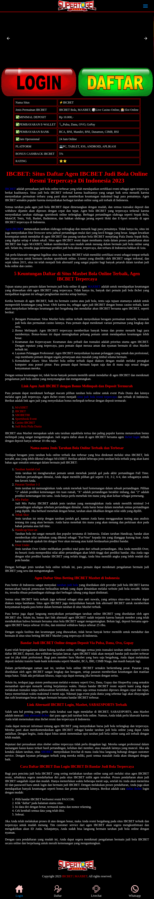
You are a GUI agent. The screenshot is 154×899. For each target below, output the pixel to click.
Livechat (96, 891)
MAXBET (94, 286)
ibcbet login (132, 437)
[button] (8, 38)
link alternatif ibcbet (36, 715)
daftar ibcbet (134, 788)
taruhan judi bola (67, 585)
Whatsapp (135, 891)
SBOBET (47, 752)
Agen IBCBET (14, 229)
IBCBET (10, 189)
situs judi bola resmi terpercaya (97, 397)
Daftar (58, 891)
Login (19, 891)
